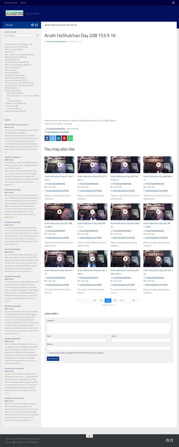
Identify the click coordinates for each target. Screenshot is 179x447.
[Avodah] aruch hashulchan (14, 368)
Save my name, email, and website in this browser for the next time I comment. (77, 354)
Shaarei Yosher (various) (13, 75)
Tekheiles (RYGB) (13, 101)
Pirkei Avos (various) (12, 67)
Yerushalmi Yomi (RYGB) (13, 103)
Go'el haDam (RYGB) (14, 93)
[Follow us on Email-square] (36, 25)
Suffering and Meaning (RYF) (15, 80)
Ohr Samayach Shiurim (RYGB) (15, 62)
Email (113, 337)
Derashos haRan (12, 109)
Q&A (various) (9, 70)
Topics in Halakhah (11, 91)
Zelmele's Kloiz (10, 106)
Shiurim (23, 3)
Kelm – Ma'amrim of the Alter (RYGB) (18, 55)
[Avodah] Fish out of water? (14, 398)
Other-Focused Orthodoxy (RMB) (16, 65)
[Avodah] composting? (13, 190)
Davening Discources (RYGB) (15, 47)
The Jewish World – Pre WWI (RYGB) (17, 83)
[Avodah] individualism (13, 157)
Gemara (7, 52)
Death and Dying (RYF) (12, 50)
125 (115, 302)
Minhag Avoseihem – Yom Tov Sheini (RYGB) (23, 96)
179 (135, 302)
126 (122, 302)
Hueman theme (33, 442)
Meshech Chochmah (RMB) (14, 57)
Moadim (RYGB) (10, 60)
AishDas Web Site (10, 3)
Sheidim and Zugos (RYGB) (14, 78)
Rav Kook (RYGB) (10, 73)
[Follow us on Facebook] (32, 25)
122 (93, 302)
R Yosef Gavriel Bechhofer (57, 42)
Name (49, 337)
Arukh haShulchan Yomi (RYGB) (59, 132)
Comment (51, 322)
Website (50, 345)
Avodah (7, 120)
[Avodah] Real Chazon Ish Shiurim (16, 125)
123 (100, 302)
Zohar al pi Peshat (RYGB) (13, 111)
